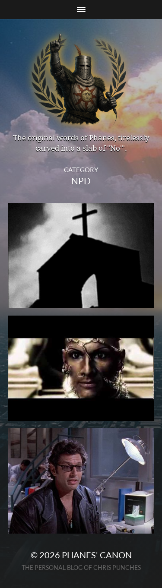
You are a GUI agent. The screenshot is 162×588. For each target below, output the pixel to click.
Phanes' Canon (97, 555)
